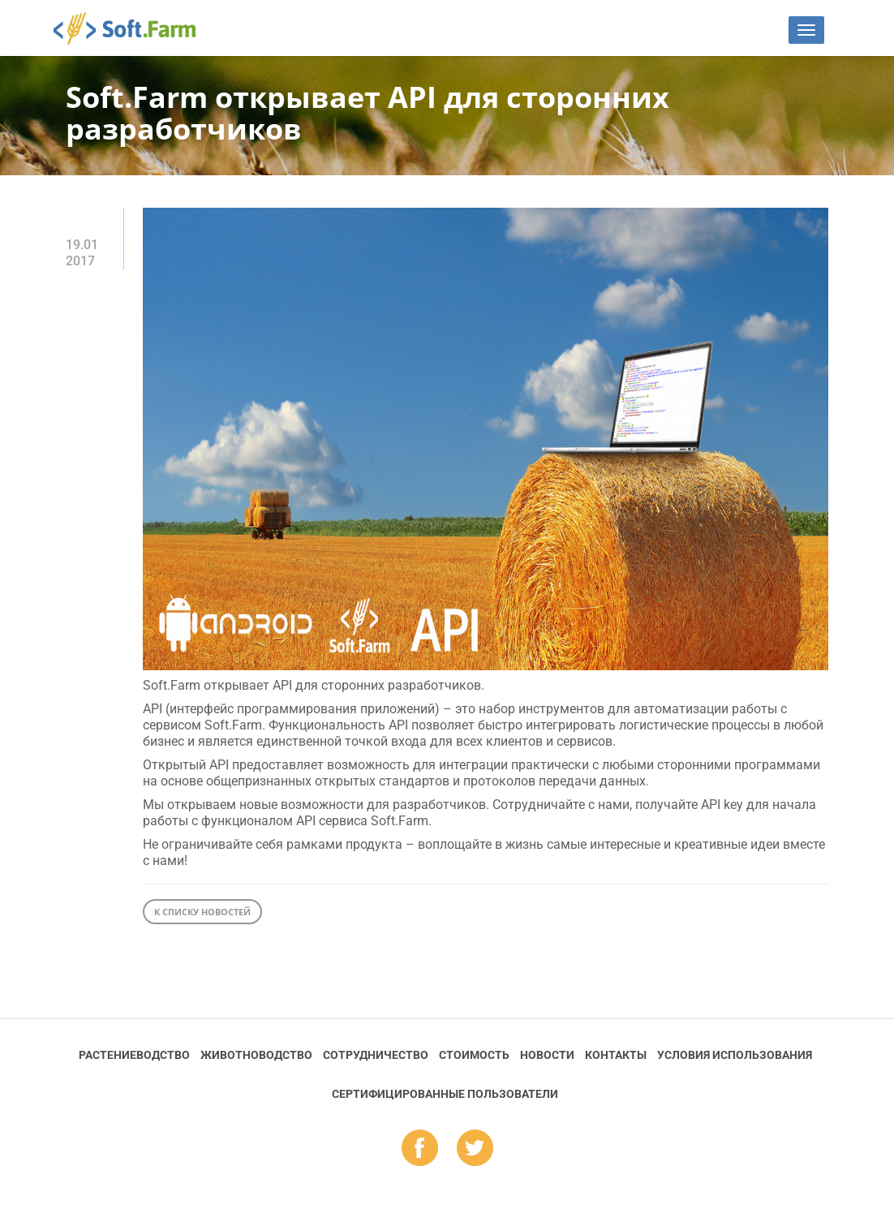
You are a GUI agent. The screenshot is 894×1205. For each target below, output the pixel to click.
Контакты (616, 1054)
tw (475, 1149)
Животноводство (256, 1054)
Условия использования (734, 1054)
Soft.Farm (133, 28)
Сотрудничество (375, 1054)
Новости (547, 1054)
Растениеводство (134, 1054)
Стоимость (474, 1054)
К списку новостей (202, 912)
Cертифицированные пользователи (445, 1093)
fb (420, 1149)
